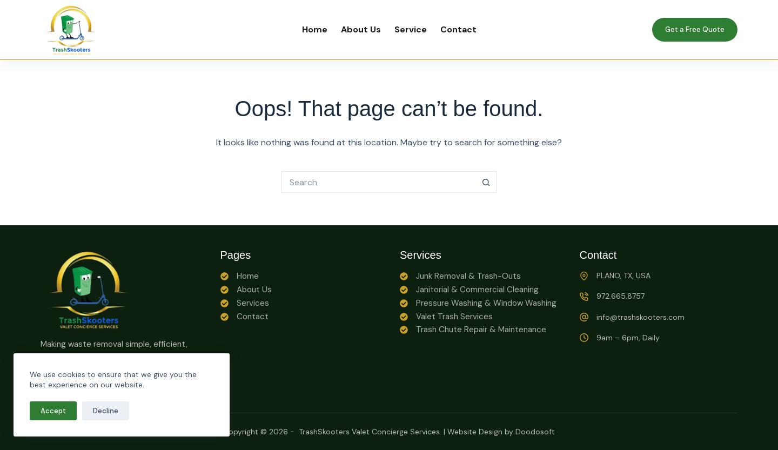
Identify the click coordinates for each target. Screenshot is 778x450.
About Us (361, 29)
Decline (105, 410)
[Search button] (486, 182)
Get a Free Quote (695, 29)
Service (410, 29)
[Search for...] (378, 182)
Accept (53, 410)
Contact (458, 29)
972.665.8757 (620, 296)
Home (314, 29)
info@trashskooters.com (640, 317)
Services (253, 303)
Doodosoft (535, 431)
